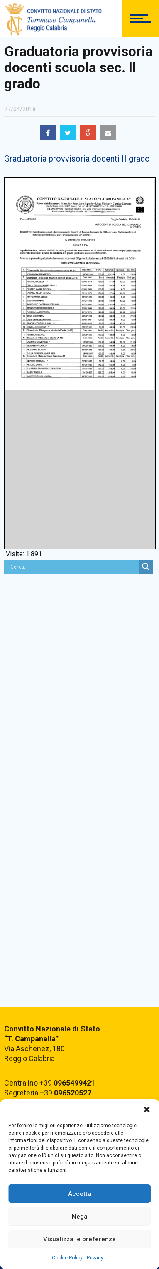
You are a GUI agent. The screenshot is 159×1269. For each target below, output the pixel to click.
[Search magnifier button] (146, 567)
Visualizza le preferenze (79, 1239)
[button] (146, 1109)
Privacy (95, 1258)
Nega (80, 1216)
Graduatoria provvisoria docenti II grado (77, 159)
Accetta (79, 1194)
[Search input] (73, 567)
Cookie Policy (67, 1258)
